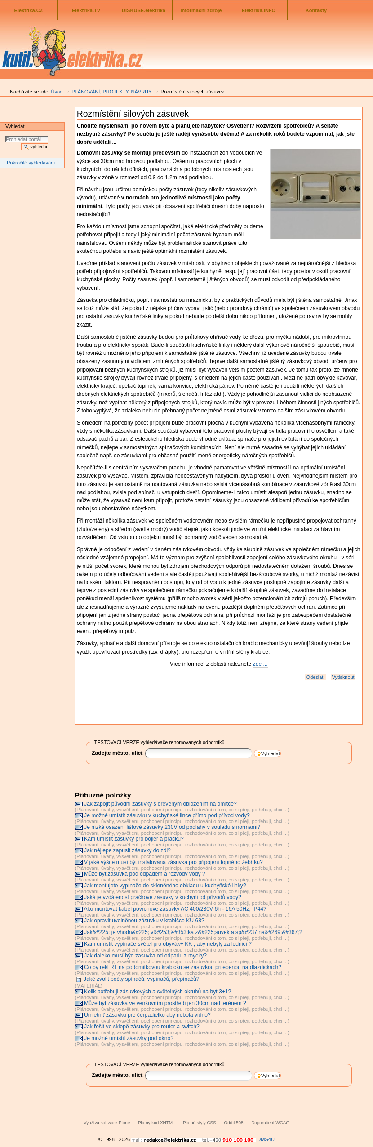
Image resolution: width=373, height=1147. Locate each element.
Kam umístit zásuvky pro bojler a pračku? (134, 839)
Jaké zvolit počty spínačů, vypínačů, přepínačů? (141, 979)
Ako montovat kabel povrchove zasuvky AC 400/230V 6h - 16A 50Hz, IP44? (175, 909)
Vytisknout (343, 677)
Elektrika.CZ (28, 10)
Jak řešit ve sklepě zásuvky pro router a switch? (142, 1026)
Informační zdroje (201, 10)
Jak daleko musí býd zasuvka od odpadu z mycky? (145, 955)
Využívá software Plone (107, 1122)
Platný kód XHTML (156, 1122)
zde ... (260, 664)
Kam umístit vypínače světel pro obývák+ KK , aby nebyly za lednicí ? (168, 944)
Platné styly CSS (199, 1122)
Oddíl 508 (233, 1122)
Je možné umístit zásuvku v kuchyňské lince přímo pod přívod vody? (167, 815)
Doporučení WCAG (270, 1122)
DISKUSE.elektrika (143, 10)
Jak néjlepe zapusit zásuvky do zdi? (127, 850)
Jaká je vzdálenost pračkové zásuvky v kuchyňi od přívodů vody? (162, 897)
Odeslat (315, 677)
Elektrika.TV (86, 10)
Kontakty (316, 10)
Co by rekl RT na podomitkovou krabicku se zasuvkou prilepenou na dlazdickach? (182, 967)
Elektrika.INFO (258, 10)
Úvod (56, 91)
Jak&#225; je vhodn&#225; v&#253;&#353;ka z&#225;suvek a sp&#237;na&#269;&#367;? (193, 932)
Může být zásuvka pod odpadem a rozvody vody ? (144, 874)
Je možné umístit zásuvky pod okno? (128, 1038)
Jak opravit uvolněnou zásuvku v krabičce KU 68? (144, 920)
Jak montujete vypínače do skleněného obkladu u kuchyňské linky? (165, 885)
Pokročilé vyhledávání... (33, 162)
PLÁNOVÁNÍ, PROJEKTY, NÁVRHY (111, 91)
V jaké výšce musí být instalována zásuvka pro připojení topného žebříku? (173, 862)
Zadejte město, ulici (117, 753)
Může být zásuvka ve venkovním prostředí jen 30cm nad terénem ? (165, 1003)
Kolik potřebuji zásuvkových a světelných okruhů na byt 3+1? (157, 991)
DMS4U (266, 1139)
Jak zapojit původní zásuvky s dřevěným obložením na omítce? (160, 804)
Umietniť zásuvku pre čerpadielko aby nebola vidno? (147, 1015)
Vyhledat (15, 126)
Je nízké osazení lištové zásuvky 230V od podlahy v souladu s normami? (172, 827)
